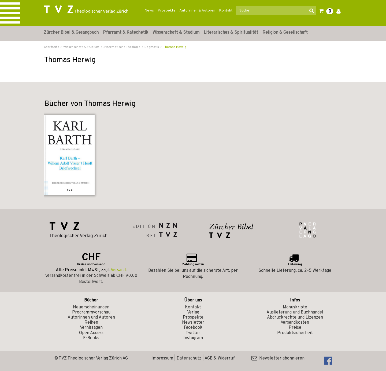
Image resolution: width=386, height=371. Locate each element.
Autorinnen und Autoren (91, 317)
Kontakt (226, 10)
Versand (118, 270)
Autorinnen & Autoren (197, 10)
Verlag (193, 312)
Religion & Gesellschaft (285, 32)
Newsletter (193, 322)
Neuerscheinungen (91, 307)
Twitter (193, 333)
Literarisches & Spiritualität (231, 32)
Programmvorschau (91, 312)
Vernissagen (91, 327)
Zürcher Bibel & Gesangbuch (71, 32)
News (149, 10)
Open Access (91, 333)
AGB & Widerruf (220, 358)
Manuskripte (295, 307)
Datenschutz (189, 358)
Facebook (193, 327)
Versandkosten (295, 322)
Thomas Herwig (174, 47)
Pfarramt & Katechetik (125, 32)
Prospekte (167, 10)
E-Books (91, 338)
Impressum (162, 358)
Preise (295, 327)
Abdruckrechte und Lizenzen (295, 317)
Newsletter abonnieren (278, 358)
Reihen (91, 322)
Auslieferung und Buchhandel (294, 312)
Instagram (193, 338)
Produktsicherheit (295, 333)
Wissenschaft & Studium (176, 32)
